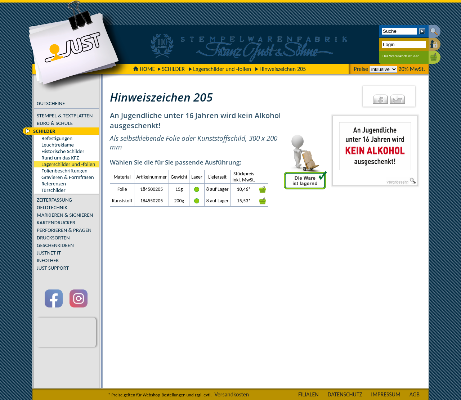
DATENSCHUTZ (345, 394)
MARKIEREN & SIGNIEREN (65, 215)
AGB (414, 394)
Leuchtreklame (57, 144)
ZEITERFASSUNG (54, 200)
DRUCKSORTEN (53, 237)
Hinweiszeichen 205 (282, 69)
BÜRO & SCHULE (55, 123)
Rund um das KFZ (60, 157)
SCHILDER (173, 69)
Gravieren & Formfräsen (67, 177)
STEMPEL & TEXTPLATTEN (65, 115)
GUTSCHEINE (51, 103)
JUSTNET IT (49, 253)
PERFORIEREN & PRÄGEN (64, 230)
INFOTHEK (48, 260)
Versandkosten (231, 394)
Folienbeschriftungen (64, 170)
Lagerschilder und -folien (222, 69)
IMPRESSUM (385, 394)
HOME (144, 69)
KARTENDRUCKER (56, 222)
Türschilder (53, 190)
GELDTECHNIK (52, 207)
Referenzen (53, 183)
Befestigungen (56, 138)
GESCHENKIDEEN (55, 245)
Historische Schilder (62, 151)
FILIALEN (308, 394)
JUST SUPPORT (53, 268)
